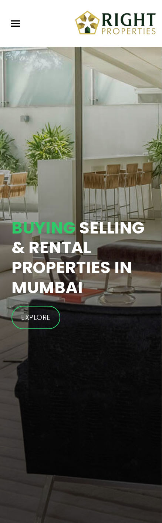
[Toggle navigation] (15, 23)
